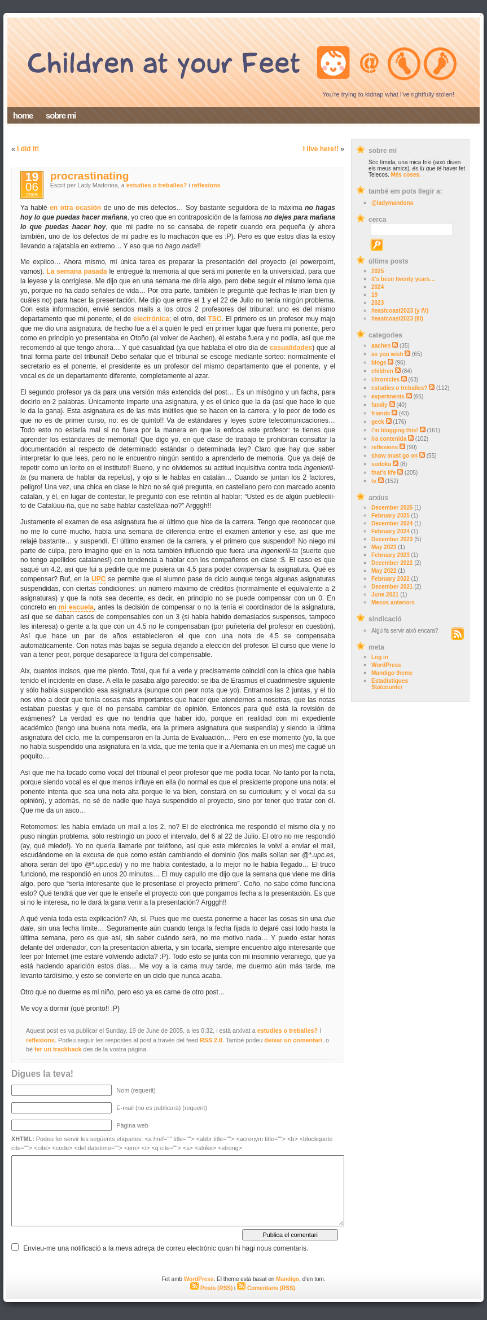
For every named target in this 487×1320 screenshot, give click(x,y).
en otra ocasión (75, 208)
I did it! (28, 149)
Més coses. (405, 175)
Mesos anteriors (393, 602)
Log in (379, 657)
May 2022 (383, 571)
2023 (377, 303)
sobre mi (61, 115)
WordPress (386, 665)
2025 (377, 271)
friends (380, 413)
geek (377, 422)
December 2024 (392, 523)
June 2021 (384, 594)
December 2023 (392, 539)
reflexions (384, 447)
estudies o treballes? (399, 388)
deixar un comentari (293, 1040)
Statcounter (387, 687)
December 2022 (392, 563)
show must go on (394, 456)
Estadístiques (389, 681)
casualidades (291, 348)
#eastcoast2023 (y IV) (399, 311)
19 (374, 295)
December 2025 (392, 508)
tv (373, 481)
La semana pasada (76, 271)
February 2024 (390, 531)
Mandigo (287, 1279)
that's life (383, 473)
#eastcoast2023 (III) (397, 318)
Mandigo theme (392, 673)
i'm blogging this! (394, 430)
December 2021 (392, 587)
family (379, 405)
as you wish (387, 354)
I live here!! (321, 149)
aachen (381, 346)
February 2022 (390, 579)
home (23, 115)
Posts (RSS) (211, 1288)
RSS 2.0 (211, 1040)
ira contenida (388, 439)
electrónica (151, 319)
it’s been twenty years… (403, 279)
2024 (377, 287)
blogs (379, 362)
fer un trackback (57, 1049)
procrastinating (89, 176)
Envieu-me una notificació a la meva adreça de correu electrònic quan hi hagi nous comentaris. (165, 1248)
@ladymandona (392, 203)
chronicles (385, 379)
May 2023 (383, 547)
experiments (388, 396)
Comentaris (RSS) (266, 1288)
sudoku (381, 464)
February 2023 (390, 555)
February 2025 (390, 515)
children (382, 371)
